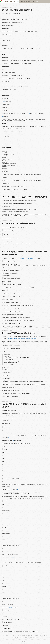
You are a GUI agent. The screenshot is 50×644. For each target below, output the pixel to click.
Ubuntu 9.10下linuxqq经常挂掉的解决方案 (18, 223)
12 (15, 635)
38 (12, 637)
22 (28, 635)
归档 (25, 1)
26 (33, 635)
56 (35, 637)
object (10, 607)
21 (27, 635)
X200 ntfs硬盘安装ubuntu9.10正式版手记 (18, 333)
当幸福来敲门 (7, 147)
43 (18, 637)
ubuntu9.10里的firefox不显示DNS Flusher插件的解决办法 (24, 197)
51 (29, 637)
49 (26, 637)
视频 (29, 1)
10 (13, 635)
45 (21, 637)
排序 (17, 489)
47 (24, 637)
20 (26, 635)
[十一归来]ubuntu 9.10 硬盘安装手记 (13, 338)
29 (37, 635)
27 (35, 635)
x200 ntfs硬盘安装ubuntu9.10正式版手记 (24, 258)
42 (17, 637)
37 (11, 637)
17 (22, 635)
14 (18, 635)
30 (39, 635)
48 (25, 637)
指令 (13, 440)
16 (20, 635)
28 (36, 635)
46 (22, 637)
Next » (38, 637)
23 (29, 635)
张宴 (29, 113)
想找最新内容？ (38, 1)
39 (13, 637)
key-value (4, 101)
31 (40, 635)
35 (45, 635)
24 (31, 635)
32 (41, 635)
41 (16, 637)
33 (42, 635)
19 (24, 635)
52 (30, 637)
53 (31, 637)
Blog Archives (25, 641)
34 (44, 635)
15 (19, 635)
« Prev (4, 635)
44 (20, 637)
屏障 (13, 557)
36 (46, 635)
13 (16, 635)
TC (2, 116)
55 (34, 637)
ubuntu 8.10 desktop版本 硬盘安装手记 (29, 338)
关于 (33, 1)
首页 (22, 1)
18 (23, 635)
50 (28, 637)
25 (32, 635)
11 (14, 635)
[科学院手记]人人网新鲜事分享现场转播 (17, 10)
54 (33, 637)
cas (20, 435)
